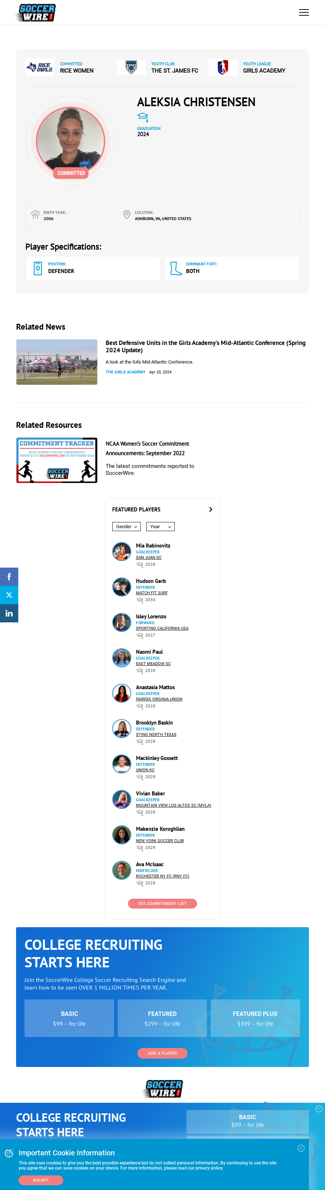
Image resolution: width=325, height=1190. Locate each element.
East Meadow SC (153, 663)
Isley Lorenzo (151, 616)
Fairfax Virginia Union (159, 699)
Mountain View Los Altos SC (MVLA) (173, 805)
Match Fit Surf (152, 593)
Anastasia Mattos (155, 687)
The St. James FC (174, 71)
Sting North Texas (156, 734)
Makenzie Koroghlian (160, 828)
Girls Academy (264, 71)
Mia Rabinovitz (153, 545)
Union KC (145, 770)
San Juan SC (149, 557)
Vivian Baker (150, 793)
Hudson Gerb (151, 580)
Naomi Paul (149, 651)
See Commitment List (162, 903)
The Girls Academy (126, 372)
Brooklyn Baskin (154, 722)
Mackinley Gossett (157, 758)
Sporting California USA (162, 628)
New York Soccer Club (160, 840)
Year (155, 526)
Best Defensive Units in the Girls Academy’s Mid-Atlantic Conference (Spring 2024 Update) (206, 346)
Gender (123, 526)
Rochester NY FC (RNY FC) (162, 876)
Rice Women (77, 71)
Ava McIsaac (150, 864)
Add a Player (162, 1053)
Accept (41, 1180)
